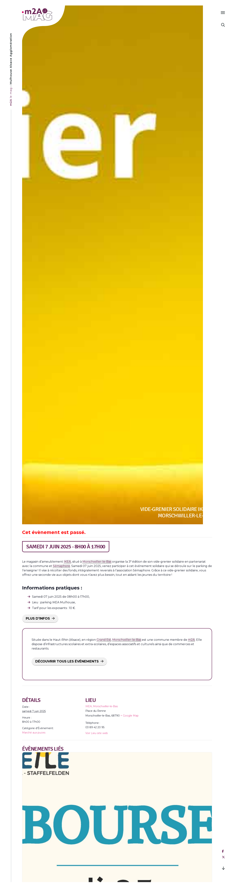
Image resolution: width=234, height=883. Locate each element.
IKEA (67, 561)
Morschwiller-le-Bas (96, 561)
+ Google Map (129, 715)
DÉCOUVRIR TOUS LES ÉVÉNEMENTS (67, 661)
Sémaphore (61, 566)
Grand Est (104, 639)
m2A (191, 639)
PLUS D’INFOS (38, 618)
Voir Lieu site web (96, 733)
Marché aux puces (33, 732)
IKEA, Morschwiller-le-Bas (101, 706)
